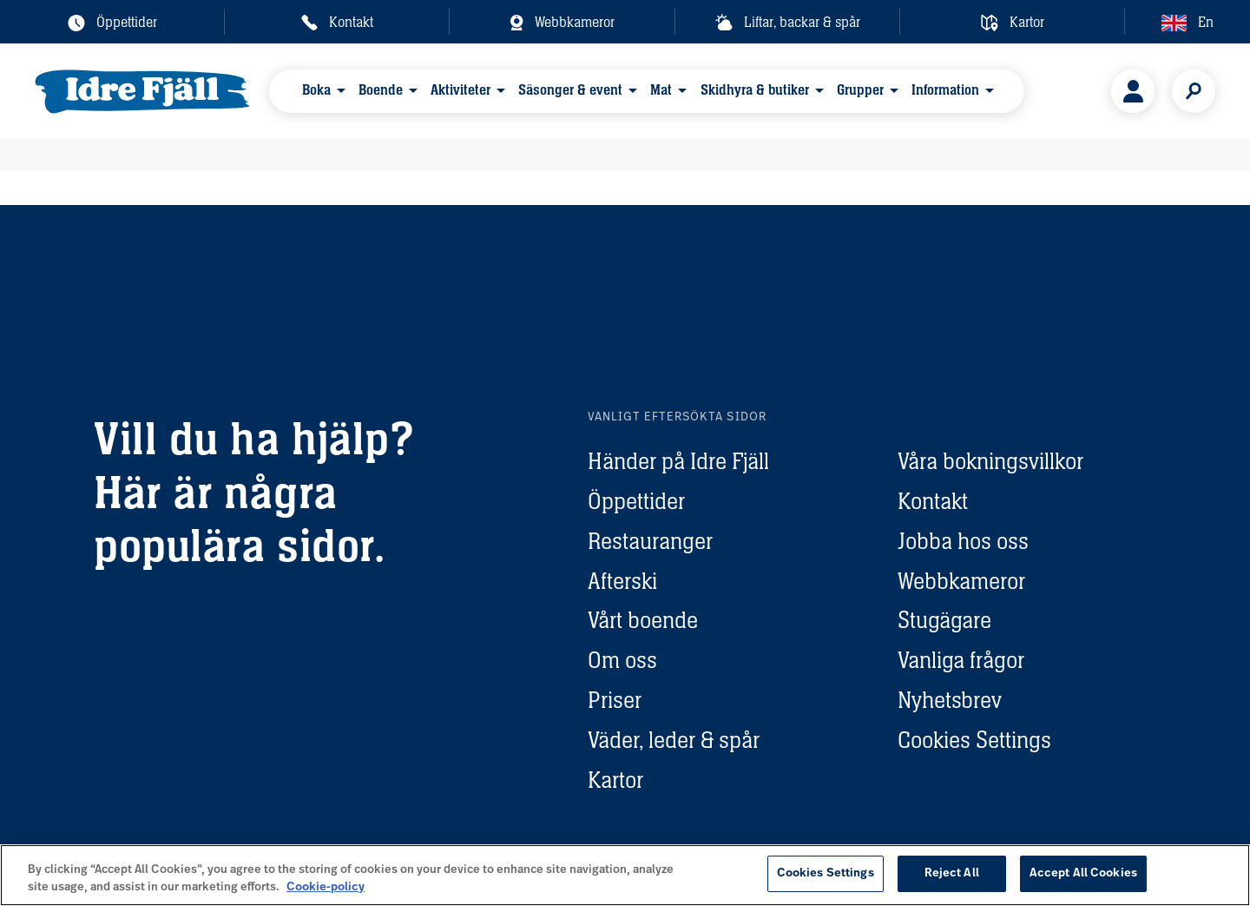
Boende (381, 90)
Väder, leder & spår (674, 739)
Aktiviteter (460, 90)
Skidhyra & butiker (755, 90)
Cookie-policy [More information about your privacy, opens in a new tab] (325, 887)
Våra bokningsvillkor (990, 460)
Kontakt (933, 500)
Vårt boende (643, 619)
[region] (625, 875)
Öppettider (636, 500)
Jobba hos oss (963, 540)
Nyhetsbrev (950, 699)
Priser (614, 699)
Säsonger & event (570, 90)
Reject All (951, 873)
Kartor (615, 779)
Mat (661, 90)
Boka (316, 90)
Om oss (622, 659)
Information (945, 90)
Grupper (860, 90)
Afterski (622, 580)
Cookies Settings (974, 739)
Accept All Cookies (1083, 873)
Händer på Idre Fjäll (678, 460)
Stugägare (944, 619)
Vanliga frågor (961, 659)
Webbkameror (961, 580)
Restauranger (650, 540)
